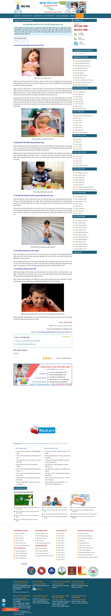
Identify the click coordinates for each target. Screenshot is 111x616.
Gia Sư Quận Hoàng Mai (81, 239)
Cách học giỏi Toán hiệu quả (82, 63)
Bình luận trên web (20, 488)
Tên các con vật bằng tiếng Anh (82, 61)
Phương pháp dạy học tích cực (82, 65)
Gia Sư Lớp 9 (78, 146)
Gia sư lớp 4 (61, 540)
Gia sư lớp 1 (61, 533)
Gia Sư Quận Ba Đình (80, 222)
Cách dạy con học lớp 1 (81, 70)
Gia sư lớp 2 (61, 536)
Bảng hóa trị (82, 540)
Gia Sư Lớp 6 (78, 139)
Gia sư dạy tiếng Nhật (21, 555)
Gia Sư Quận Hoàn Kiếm (81, 220)
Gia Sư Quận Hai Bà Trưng (81, 237)
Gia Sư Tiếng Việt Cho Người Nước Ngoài (85, 189)
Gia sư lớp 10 (61, 554)
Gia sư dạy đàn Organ (42, 536)
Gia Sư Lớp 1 (78, 118)
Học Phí (80, 16)
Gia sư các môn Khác (62, 16)
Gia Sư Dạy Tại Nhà (80, 92)
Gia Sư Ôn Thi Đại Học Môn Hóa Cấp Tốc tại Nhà (84, 514)
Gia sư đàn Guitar (41, 538)
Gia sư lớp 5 (61, 543)
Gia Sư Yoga (78, 213)
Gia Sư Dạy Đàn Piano (80, 196)
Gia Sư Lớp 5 (78, 127)
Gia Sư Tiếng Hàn (79, 184)
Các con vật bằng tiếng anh (86, 538)
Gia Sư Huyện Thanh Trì (81, 246)
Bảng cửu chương (83, 533)
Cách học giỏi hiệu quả (84, 550)
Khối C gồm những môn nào (86, 547)
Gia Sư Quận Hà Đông (80, 234)
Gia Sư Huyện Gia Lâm (80, 249)
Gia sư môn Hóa (20, 538)
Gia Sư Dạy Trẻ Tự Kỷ (80, 108)
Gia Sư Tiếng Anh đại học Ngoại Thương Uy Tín (55, 514)
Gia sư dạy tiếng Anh (21, 551)
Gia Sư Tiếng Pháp (79, 177)
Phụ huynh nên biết (27, 20)
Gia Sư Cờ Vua (79, 203)
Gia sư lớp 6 (61, 545)
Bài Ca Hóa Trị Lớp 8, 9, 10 (81, 84)
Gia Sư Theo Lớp (27, 16)
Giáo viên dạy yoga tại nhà (43, 543)
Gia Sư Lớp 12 (78, 161)
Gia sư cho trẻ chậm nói (43, 553)
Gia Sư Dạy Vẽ (78, 206)
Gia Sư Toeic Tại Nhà (80, 175)
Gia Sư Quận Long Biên (81, 244)
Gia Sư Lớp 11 (78, 158)
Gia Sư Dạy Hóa (79, 99)
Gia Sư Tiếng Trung (80, 180)
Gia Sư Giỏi (82, 44)
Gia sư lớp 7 (61, 547)
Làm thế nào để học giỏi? (81, 68)
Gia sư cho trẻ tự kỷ (42, 548)
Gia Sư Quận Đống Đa (80, 225)
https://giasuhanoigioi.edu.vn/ (63, 325)
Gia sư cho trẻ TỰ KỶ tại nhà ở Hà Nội (28, 341)
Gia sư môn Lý (19, 536)
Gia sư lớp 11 (61, 557)
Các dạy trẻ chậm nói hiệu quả (26, 344)
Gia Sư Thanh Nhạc (80, 208)
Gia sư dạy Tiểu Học (21, 543)
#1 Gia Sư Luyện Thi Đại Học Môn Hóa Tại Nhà (83, 507)
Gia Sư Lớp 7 (78, 142)
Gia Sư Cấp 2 (78, 149)
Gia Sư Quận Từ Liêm (80, 230)
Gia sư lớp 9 (61, 552)
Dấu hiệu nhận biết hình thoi (86, 554)
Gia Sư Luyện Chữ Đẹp (81, 132)
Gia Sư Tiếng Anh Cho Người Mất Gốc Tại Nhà (55, 507)
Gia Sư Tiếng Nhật (79, 182)
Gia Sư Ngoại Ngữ (49, 16)
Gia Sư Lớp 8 (78, 144)
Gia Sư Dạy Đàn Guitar (80, 201)
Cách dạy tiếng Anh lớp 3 (81, 75)
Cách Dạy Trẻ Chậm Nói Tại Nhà (83, 82)
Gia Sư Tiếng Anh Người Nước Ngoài (84, 187)
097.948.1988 (80, 26)
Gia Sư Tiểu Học (79, 130)
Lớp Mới (72, 16)
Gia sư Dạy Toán (79, 94)
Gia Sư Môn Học (37, 16)
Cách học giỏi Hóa (79, 73)
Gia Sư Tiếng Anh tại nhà (81, 173)
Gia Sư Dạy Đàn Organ (80, 199)
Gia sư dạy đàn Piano (42, 533)
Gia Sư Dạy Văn (79, 101)
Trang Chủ (17, 16)
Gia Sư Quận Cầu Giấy (80, 227)
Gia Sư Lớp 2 (78, 120)
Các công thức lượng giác (85, 536)
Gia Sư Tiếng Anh (79, 103)
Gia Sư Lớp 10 (78, 156)
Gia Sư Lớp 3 (78, 123)
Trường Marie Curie (84, 543)
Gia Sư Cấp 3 (78, 163)
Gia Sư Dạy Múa (79, 211)
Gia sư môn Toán (20, 533)
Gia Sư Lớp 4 (78, 125)
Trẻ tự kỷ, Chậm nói (62, 443)
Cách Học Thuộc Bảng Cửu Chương (84, 80)
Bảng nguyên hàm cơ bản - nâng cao (88, 557)
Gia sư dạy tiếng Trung (21, 553)
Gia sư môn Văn (20, 540)
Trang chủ (17, 20)
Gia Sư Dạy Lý (78, 96)
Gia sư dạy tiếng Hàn (21, 558)
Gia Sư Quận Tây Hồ (80, 241)
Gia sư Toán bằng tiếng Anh (22, 545)
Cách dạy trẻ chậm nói (42, 551)
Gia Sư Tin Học (79, 106)
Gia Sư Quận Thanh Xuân (81, 232)
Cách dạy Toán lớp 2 (80, 77)
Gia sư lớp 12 (61, 559)
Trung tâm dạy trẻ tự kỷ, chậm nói (45, 555)
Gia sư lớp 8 (61, 550)
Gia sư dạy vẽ (40, 540)
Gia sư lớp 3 (61, 538)
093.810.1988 (80, 30)
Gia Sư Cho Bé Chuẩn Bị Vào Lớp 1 (84, 115)
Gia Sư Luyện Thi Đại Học (81, 165)
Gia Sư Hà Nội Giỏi (80, 53)
